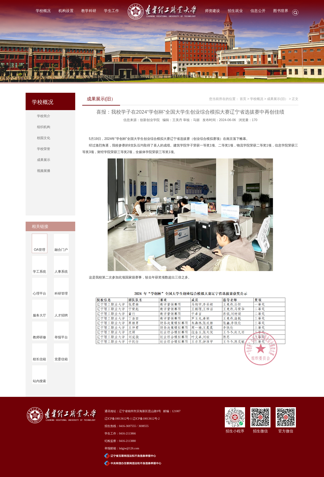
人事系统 (61, 271)
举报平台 (61, 337)
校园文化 (43, 138)
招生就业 (235, 11)
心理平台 (39, 293)
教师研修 (39, 337)
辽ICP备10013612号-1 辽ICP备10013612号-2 (132, 418)
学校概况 (43, 11)
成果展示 (43, 160)
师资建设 (212, 11)
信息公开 (258, 11)
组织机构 (43, 127)
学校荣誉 (43, 149)
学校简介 (43, 116)
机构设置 (66, 11)
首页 (243, 99)
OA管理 (39, 249)
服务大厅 (39, 315)
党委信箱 (61, 359)
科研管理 (61, 293)
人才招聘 (61, 315)
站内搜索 (39, 381)
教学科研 (88, 11)
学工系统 (39, 271)
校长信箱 (39, 359)
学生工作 (111, 11)
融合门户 (61, 249)
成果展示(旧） (277, 99)
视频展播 (43, 170)
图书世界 (280, 11)
